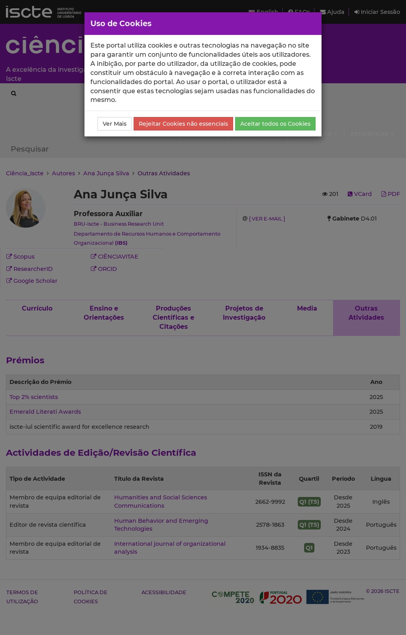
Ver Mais (114, 123)
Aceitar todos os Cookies (275, 123)
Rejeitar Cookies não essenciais (183, 123)
